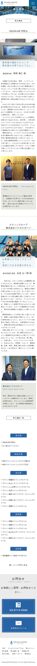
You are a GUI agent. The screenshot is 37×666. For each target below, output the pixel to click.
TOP (3, 648)
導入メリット (30, 648)
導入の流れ (6, 653)
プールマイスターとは (15, 648)
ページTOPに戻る (18, 565)
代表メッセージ (17, 653)
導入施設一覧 (15, 651)
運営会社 (28, 653)
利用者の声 (25, 651)
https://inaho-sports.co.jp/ (13, 389)
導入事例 (5, 651)
